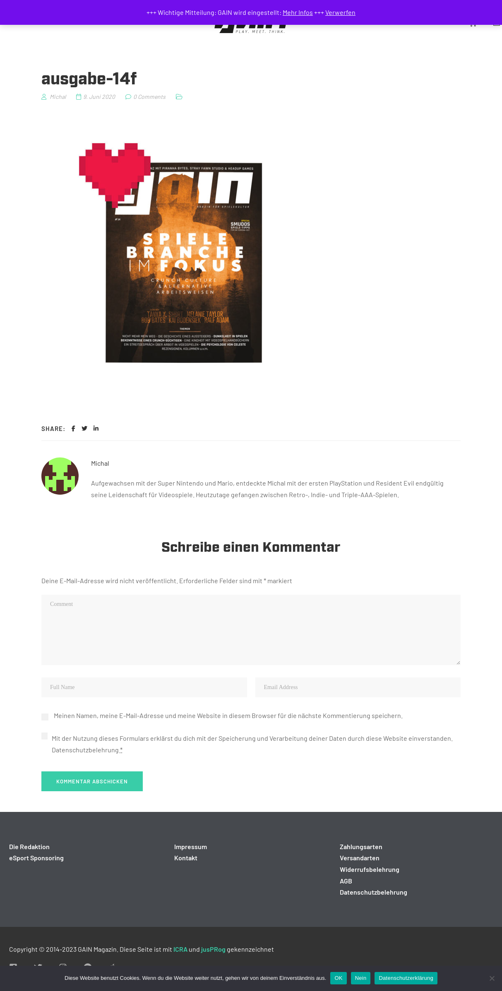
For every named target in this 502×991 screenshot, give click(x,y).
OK (338, 978)
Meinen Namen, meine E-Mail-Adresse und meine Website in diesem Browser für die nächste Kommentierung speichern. (228, 715)
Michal (100, 463)
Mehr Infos (298, 12)
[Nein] (492, 978)
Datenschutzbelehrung (85, 750)
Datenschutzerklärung (406, 978)
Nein (361, 978)
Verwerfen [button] (340, 12)
